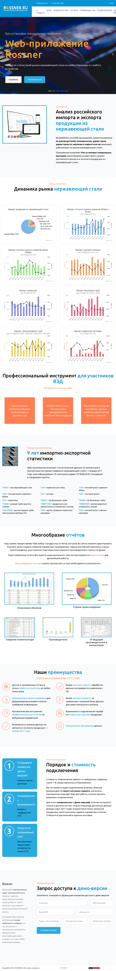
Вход (111, 3)
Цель (49, 10)
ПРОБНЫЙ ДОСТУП (35, 79)
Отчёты (74, 10)
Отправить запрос (48, 930)
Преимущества (87, 10)
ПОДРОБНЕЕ (13, 79)
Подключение (104, 10)
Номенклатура (60, 10)
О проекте (40, 11)
